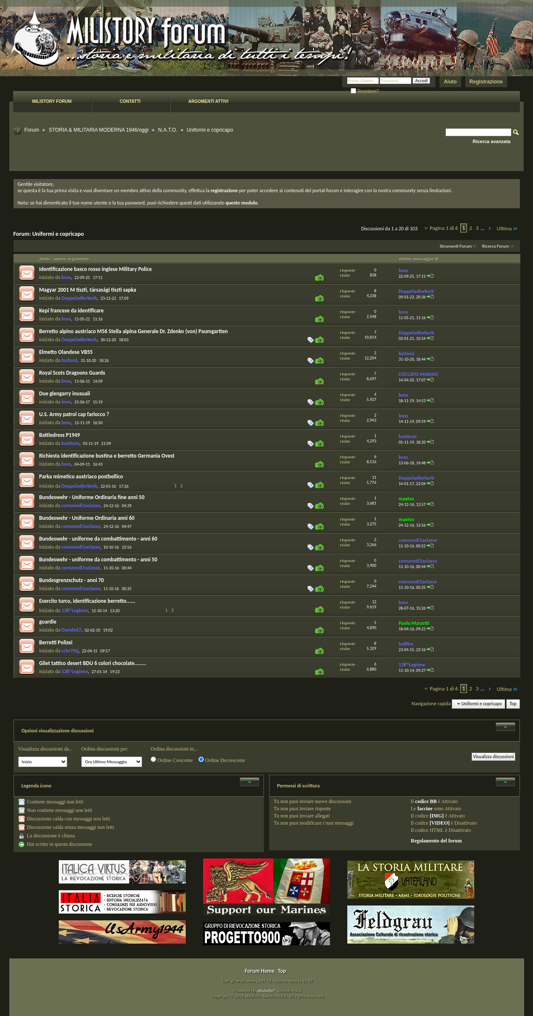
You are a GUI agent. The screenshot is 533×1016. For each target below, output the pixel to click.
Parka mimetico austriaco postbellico (81, 476)
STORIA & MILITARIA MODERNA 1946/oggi (98, 130)
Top (513, 704)
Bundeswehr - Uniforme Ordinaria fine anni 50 (92, 497)
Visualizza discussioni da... (45, 749)
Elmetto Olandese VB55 (66, 352)
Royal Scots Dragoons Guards (72, 373)
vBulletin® (266, 991)
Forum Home (260, 971)
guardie (48, 621)
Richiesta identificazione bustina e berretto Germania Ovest (107, 456)
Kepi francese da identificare (71, 310)
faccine (425, 809)
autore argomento (71, 258)
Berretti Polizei (56, 642)
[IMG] (437, 816)
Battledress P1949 (59, 435)
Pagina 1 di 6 (444, 228)
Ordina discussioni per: (104, 749)
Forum (32, 130)
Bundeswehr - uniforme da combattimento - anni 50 (98, 559)
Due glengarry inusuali (64, 393)
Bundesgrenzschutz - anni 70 (71, 580)
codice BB (426, 801)
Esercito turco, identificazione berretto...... (87, 601)
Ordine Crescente (172, 759)
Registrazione (486, 82)
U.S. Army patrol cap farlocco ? (74, 414)
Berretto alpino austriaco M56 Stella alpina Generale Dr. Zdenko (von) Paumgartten (133, 331)
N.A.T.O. (167, 130)
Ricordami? (365, 91)
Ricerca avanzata (491, 141)
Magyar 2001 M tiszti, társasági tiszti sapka (88, 290)
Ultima (507, 228)
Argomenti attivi (208, 101)
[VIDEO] (440, 823)
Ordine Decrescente (221, 759)
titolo (45, 258)
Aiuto (450, 82)
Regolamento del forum (436, 841)
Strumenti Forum (456, 246)
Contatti (130, 101)
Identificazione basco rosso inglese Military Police (95, 269)
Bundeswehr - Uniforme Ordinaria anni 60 (87, 518)
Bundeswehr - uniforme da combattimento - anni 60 (98, 539)
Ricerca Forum (495, 246)
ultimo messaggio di (419, 258)
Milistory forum (51, 101)
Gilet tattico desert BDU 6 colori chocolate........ (92, 663)
